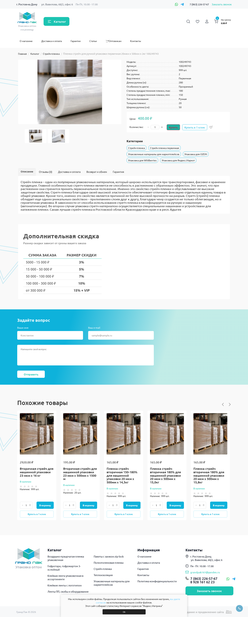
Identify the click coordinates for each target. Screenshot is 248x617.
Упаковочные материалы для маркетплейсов (153, 154)
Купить (173, 127)
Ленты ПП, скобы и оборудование (68, 591)
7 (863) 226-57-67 (199, 4)
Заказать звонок (222, 4)
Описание (27, 171)
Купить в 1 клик (194, 127)
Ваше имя (22, 327)
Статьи (93, 40)
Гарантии (76, 40)
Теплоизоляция (103, 575)
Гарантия (118, 171)
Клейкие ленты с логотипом (65, 585)
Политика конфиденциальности (157, 581)
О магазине (26, 40)
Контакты (135, 40)
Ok (124, 611)
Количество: (136, 126)
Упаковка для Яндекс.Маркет (178, 160)
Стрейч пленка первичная (164, 147)
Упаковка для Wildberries (142, 160)
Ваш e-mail (94, 327)
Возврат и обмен (96, 171)
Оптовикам (113, 40)
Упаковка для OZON (195, 154)
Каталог (60, 21)
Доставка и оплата (51, 40)
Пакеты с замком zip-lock (109, 556)
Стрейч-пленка (51, 53)
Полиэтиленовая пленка (108, 562)
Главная (22, 53)
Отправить (31, 374)
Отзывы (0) (45, 171)
